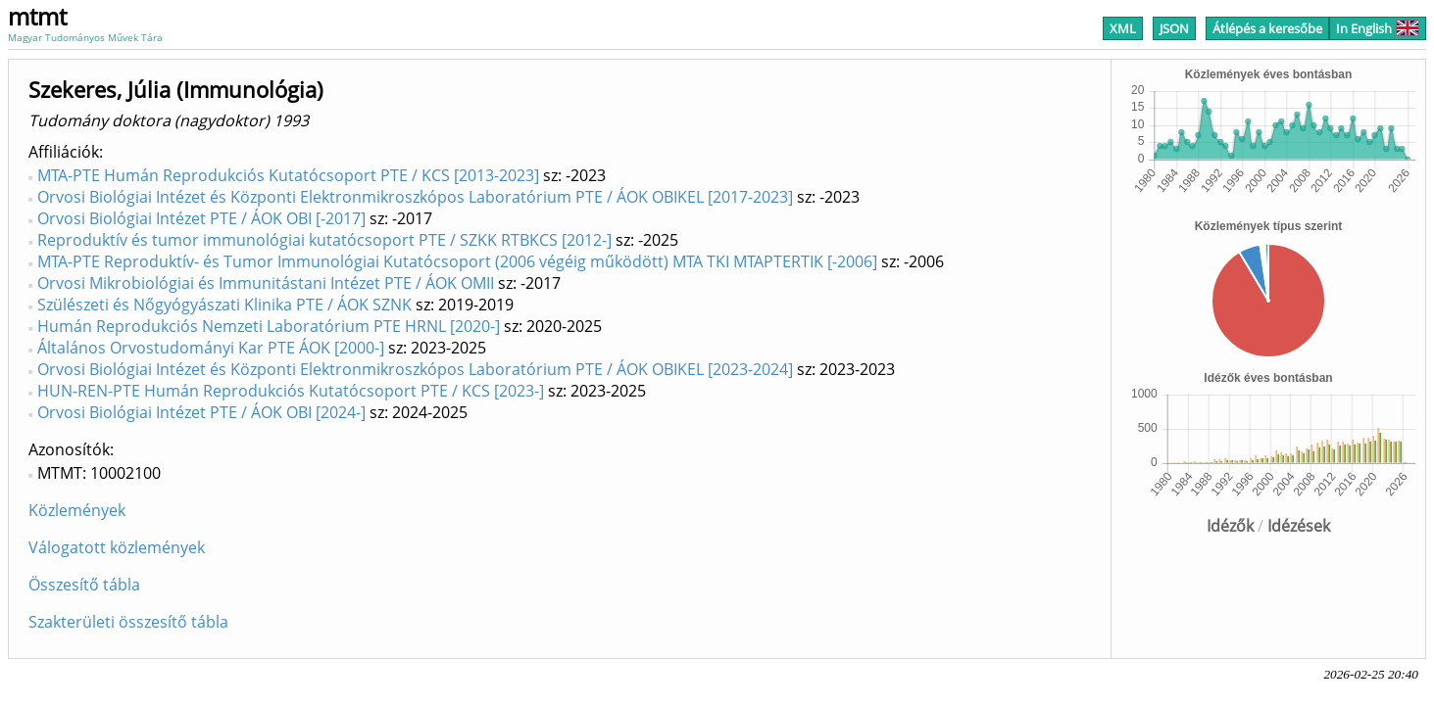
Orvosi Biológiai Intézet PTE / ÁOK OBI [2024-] (201, 412)
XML (1123, 28)
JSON (1174, 28)
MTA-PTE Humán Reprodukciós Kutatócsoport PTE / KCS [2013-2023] (288, 175)
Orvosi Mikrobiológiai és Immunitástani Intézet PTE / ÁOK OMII (265, 283)
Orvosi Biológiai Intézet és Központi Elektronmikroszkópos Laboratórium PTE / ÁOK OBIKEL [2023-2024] (415, 369)
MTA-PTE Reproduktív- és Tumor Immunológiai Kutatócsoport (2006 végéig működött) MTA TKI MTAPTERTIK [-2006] (457, 261)
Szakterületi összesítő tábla (128, 622)
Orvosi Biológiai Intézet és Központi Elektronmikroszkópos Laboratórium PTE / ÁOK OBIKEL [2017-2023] (415, 197)
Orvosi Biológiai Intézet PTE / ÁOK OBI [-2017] (201, 218)
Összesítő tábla (84, 584)
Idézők (1230, 526)
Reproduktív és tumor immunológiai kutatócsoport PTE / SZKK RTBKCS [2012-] (324, 240)
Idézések (1298, 526)
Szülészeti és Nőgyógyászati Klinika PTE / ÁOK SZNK (224, 304)
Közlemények (76, 510)
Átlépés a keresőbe (1267, 28)
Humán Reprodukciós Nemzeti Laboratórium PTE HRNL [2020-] (268, 326)
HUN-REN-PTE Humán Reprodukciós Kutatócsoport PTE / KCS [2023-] (290, 390)
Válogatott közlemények (116, 547)
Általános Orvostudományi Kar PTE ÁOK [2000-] (210, 347)
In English (1377, 28)
